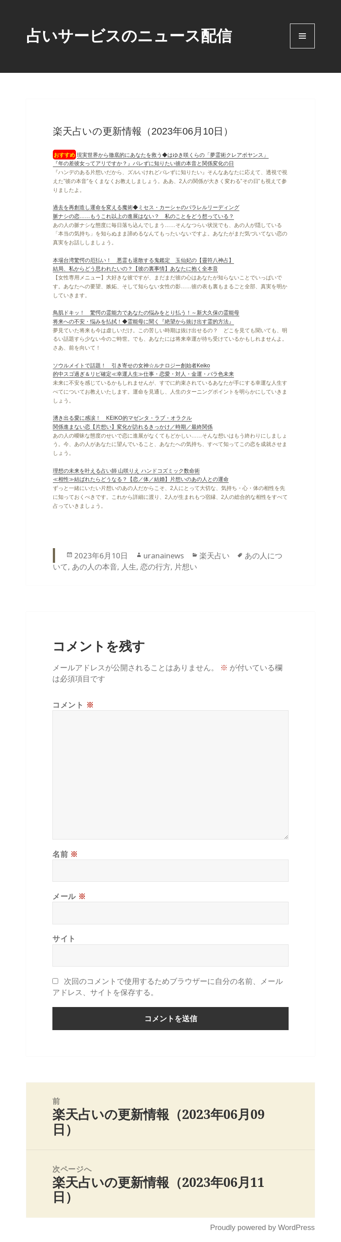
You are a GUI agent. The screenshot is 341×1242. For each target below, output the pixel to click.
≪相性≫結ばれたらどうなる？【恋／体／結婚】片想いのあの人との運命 (141, 479)
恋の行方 (155, 566)
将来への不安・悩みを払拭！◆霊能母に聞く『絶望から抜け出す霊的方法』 (143, 321)
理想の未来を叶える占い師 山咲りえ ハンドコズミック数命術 (126, 471)
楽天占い (214, 555)
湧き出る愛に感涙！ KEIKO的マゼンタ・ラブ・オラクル (122, 418)
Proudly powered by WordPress (262, 1227)
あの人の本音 (94, 566)
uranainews (163, 555)
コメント (73, 705)
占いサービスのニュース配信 (129, 35)
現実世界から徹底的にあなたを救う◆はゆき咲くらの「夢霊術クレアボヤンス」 (173, 155)
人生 (128, 566)
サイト (64, 938)
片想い (185, 566)
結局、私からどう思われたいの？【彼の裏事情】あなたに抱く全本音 (135, 269)
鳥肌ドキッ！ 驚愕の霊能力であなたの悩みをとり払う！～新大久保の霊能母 (146, 313)
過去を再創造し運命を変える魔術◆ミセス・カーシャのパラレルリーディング (146, 207)
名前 (65, 854)
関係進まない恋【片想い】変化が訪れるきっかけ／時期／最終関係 (133, 427)
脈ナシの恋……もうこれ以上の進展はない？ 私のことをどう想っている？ (143, 216)
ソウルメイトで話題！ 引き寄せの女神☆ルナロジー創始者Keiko (131, 365)
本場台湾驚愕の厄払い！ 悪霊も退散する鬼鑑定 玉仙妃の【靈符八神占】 (143, 260)
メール (69, 896)
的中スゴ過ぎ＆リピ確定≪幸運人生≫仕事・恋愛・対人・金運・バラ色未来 (143, 374)
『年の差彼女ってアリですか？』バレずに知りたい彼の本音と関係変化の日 (143, 163)
